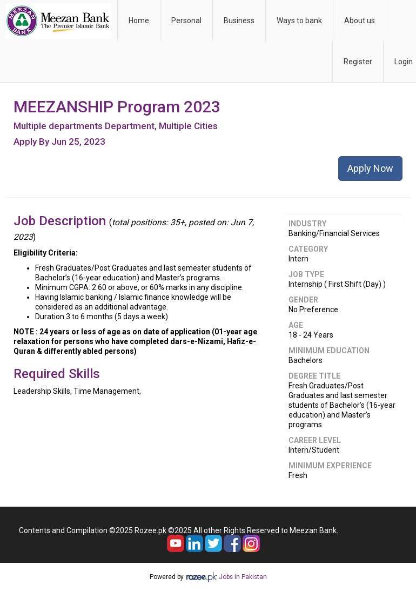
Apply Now (370, 168)
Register (358, 61)
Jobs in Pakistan (243, 577)
